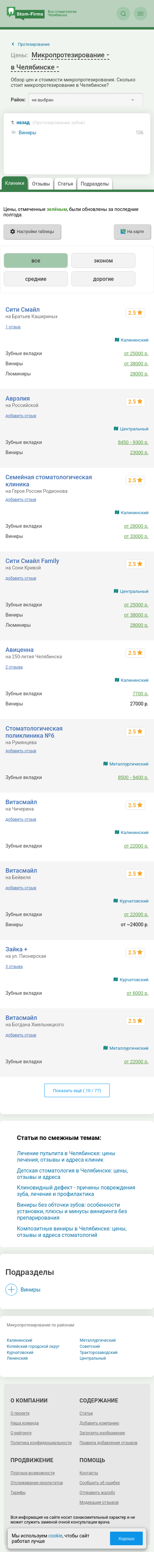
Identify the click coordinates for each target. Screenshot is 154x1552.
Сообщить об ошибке (100, 1482)
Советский (90, 1346)
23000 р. (139, 452)
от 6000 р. (138, 993)
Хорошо (126, 1538)
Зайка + (16, 949)
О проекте (19, 1413)
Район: (18, 99)
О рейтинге (20, 1433)
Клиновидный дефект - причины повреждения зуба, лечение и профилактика (76, 1190)
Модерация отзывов (99, 1502)
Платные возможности (32, 1473)
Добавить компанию (99, 1423)
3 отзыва (14, 966)
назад (51, 122)
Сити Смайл (22, 309)
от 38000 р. (136, 363)
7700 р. (141, 693)
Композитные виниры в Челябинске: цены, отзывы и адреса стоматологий (72, 1231)
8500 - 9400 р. (133, 777)
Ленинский (17, 1358)
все (35, 260)
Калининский (135, 340)
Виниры (27, 132)
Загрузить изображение (102, 1433)
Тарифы (18, 1492)
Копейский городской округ (33, 1346)
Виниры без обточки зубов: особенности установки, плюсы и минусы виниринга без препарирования (72, 1211)
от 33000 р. (136, 536)
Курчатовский (134, 901)
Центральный (134, 428)
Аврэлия (17, 398)
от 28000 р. (136, 526)
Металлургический (129, 764)
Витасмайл (21, 802)
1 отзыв (12, 327)
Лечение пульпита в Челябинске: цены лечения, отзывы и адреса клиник (66, 1156)
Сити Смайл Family (32, 560)
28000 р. (139, 373)
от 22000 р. (136, 846)
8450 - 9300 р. (133, 442)
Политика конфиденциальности (41, 1442)
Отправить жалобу (97, 1492)
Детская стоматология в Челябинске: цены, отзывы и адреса (72, 1173)
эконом (103, 260)
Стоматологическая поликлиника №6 (33, 732)
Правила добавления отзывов (108, 1442)
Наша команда (24, 1423)
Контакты (89, 1473)
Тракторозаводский (99, 1352)
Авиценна (19, 649)
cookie (55, 1535)
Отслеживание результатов (36, 1482)
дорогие (103, 279)
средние (36, 279)
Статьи (86, 1413)
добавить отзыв (20, 415)
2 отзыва (14, 667)
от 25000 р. (136, 353)
